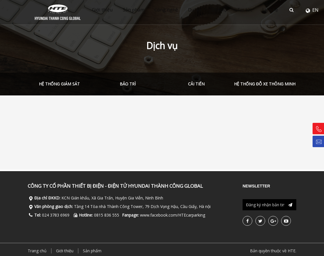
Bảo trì (128, 84)
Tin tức (252, 10)
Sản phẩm (136, 10)
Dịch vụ (226, 10)
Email (320, 141)
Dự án (200, 10)
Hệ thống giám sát (59, 84)
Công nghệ (170, 10)
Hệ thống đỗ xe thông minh (264, 84)
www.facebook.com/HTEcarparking (172, 215)
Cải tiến (196, 84)
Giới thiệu (103, 10)
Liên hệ (279, 10)
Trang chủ (37, 250)
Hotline (320, 128)
